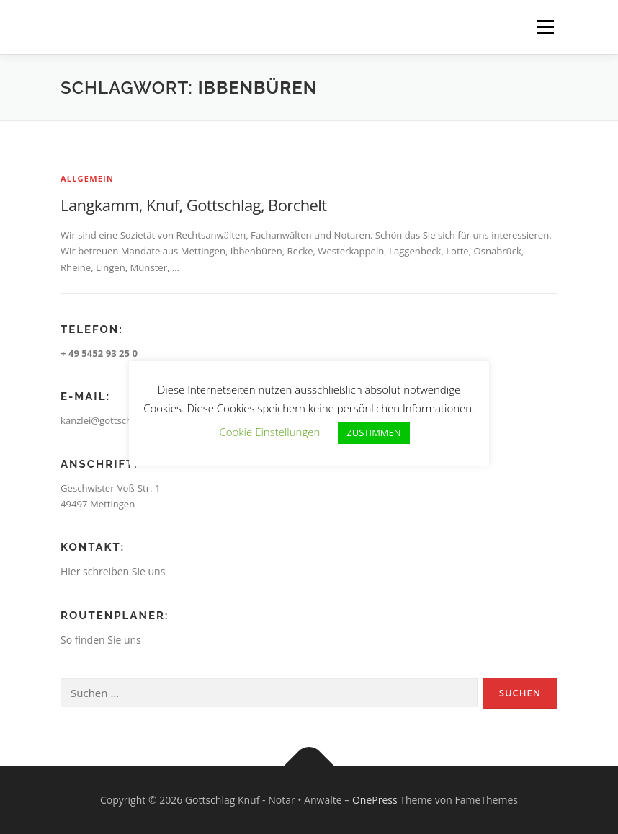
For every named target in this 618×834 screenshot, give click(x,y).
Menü (544, 26)
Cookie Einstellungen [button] (269, 432)
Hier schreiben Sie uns (113, 571)
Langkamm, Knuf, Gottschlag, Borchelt (194, 205)
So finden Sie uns (101, 640)
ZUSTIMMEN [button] (373, 432)
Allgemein (87, 178)
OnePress (375, 800)
